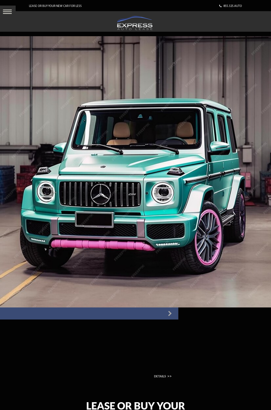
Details (123, 376)
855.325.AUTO (232, 6)
